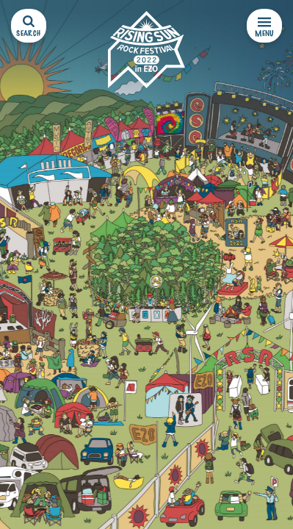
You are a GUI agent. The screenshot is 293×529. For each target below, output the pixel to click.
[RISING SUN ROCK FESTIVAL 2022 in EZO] (146, 49)
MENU (264, 26)
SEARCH (28, 26)
